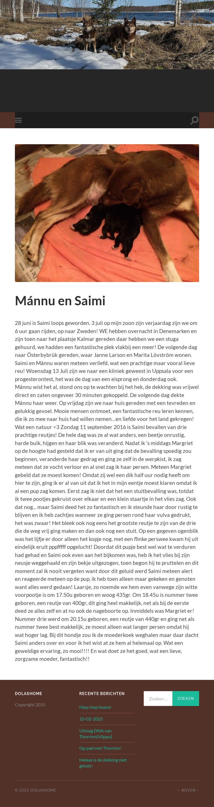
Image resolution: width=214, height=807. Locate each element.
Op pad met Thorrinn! (100, 748)
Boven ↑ (190, 790)
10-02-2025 (91, 718)
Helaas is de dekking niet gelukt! (103, 762)
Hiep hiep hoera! (95, 707)
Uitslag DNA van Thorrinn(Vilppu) (95, 733)
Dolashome (43, 790)
